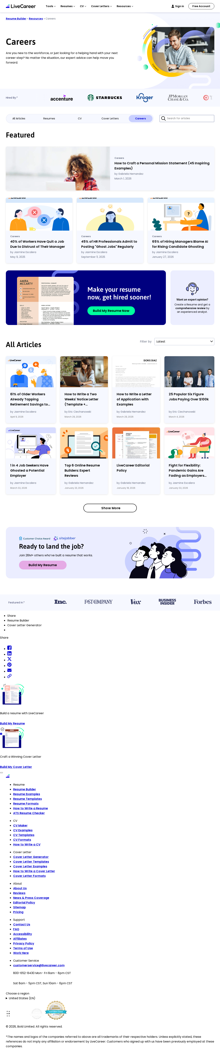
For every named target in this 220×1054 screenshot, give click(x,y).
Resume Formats (26, 804)
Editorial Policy (24, 902)
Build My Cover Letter (16, 767)
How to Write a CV (26, 844)
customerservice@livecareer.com (39, 965)
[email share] (9, 671)
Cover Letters (110, 118)
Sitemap (19, 907)
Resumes (49, 118)
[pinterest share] (9, 666)
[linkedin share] (9, 654)
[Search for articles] (186, 118)
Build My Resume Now (111, 310)
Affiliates (20, 939)
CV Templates (23, 835)
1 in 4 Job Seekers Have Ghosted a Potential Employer (29, 470)
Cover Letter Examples (30, 866)
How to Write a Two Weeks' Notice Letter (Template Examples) (81, 399)
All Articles (18, 118)
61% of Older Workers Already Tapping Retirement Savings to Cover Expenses (29, 399)
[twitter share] (9, 660)
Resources (36, 18)
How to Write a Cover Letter (34, 871)
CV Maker (20, 825)
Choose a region (17, 993)
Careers (140, 118)
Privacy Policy (23, 943)
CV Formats (22, 840)
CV (80, 118)
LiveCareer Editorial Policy (133, 468)
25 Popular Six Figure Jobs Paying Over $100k (189, 396)
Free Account (201, 6)
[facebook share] (9, 649)
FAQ (16, 929)
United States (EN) (22, 998)
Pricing (18, 912)
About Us (20, 888)
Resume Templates (27, 799)
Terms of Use (23, 948)
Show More (111, 508)
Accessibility (22, 934)
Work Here (21, 953)
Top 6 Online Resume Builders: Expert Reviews (82, 470)
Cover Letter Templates (31, 862)
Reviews (19, 893)
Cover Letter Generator (31, 857)
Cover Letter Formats (29, 876)
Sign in (179, 6)
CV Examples (23, 830)
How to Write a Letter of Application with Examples (134, 399)
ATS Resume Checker (29, 813)
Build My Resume (43, 565)
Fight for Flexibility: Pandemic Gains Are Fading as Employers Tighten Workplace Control (186, 470)
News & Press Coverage (31, 898)
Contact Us (21, 924)
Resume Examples (26, 794)
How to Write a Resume (30, 808)
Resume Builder (16, 18)
